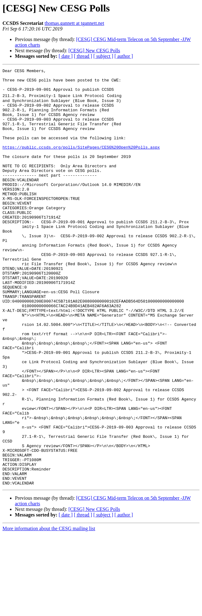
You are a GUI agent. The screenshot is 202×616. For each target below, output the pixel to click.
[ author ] (123, 56)
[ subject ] (103, 56)
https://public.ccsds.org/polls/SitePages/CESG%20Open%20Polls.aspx (81, 162)
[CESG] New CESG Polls (94, 50)
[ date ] (66, 56)
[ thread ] (83, 56)
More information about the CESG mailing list (48, 610)
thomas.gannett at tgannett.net (74, 23)
